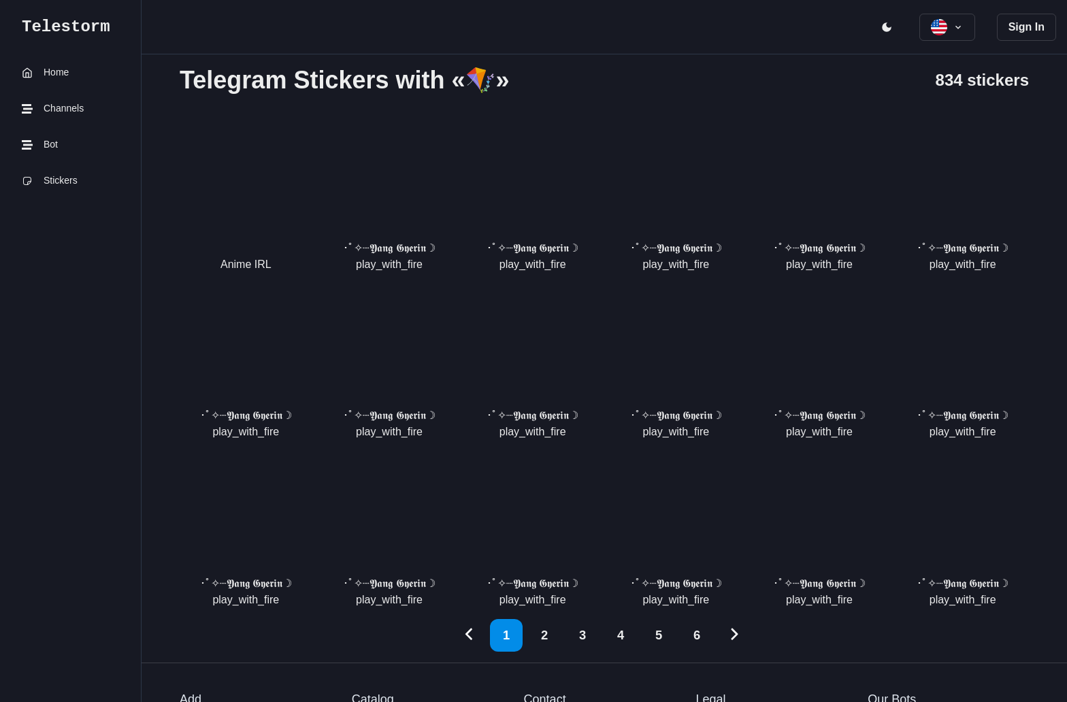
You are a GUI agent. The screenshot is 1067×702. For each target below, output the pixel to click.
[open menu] (886, 27)
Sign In (1026, 27)
